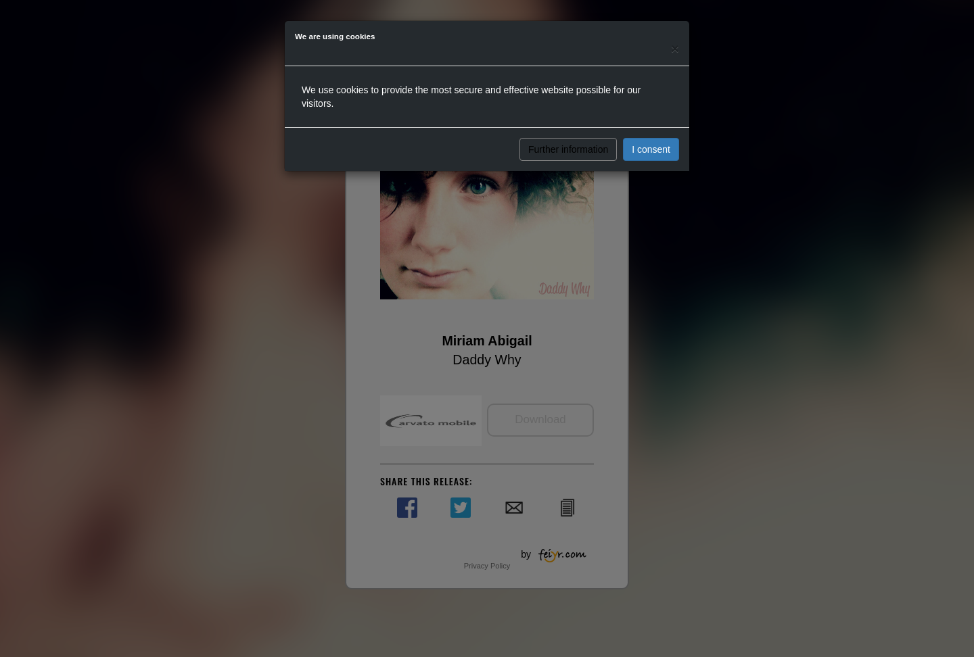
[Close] (675, 48)
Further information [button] (568, 149)
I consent (651, 149)
